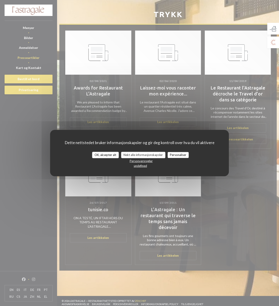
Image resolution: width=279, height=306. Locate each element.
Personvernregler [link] (141, 161)
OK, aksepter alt (105, 155)
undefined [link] (140, 165)
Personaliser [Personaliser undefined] (178, 155)
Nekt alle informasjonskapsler (143, 155)
